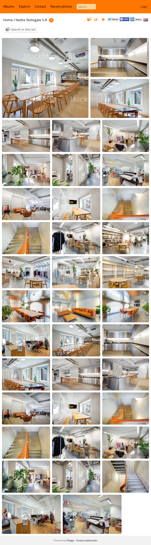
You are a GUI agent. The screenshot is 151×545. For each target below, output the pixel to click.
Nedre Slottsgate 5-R (31, 20)
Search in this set (23, 29)
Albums (8, 6)
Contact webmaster (87, 540)
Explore (24, 6)
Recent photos (61, 6)
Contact (40, 6)
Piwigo (70, 540)
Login (144, 6)
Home (8, 20)
